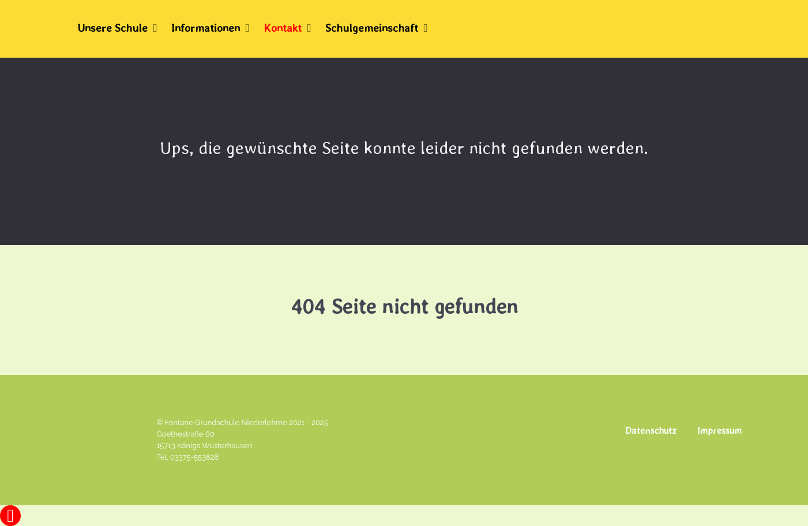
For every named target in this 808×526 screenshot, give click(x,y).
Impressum (719, 430)
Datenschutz (651, 430)
